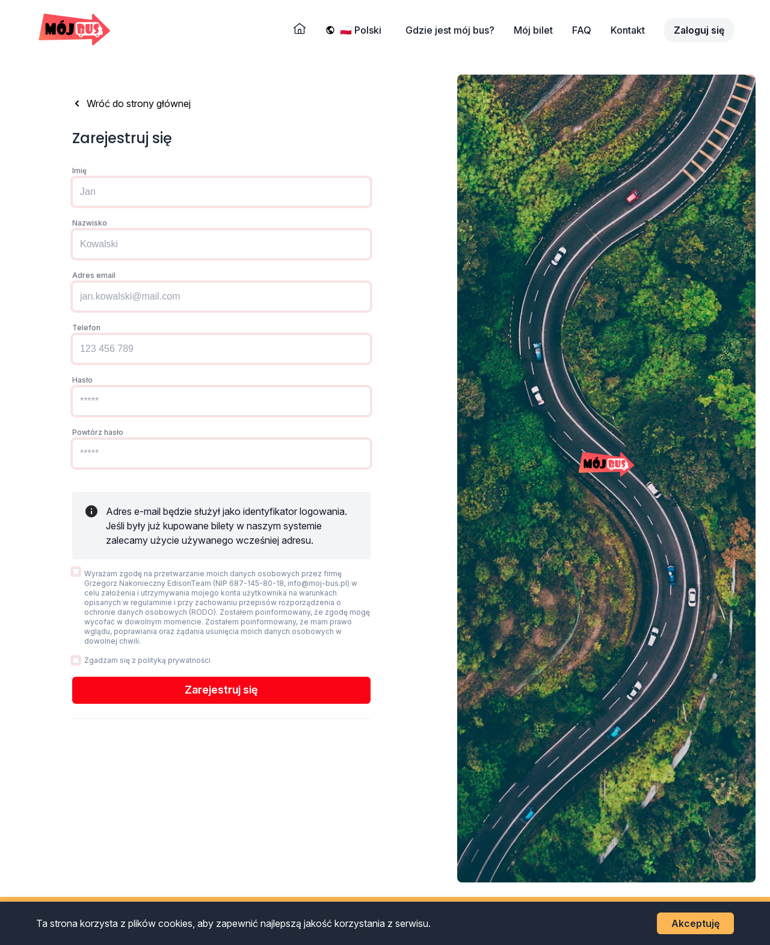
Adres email (94, 275)
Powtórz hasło (97, 432)
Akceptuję (695, 923)
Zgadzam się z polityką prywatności (147, 660)
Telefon (86, 327)
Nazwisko (89, 222)
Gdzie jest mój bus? (449, 30)
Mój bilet (533, 30)
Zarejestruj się (221, 689)
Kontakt (628, 30)
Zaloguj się (699, 30)
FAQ (581, 30)
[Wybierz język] (363, 30)
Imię (79, 170)
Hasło (82, 379)
